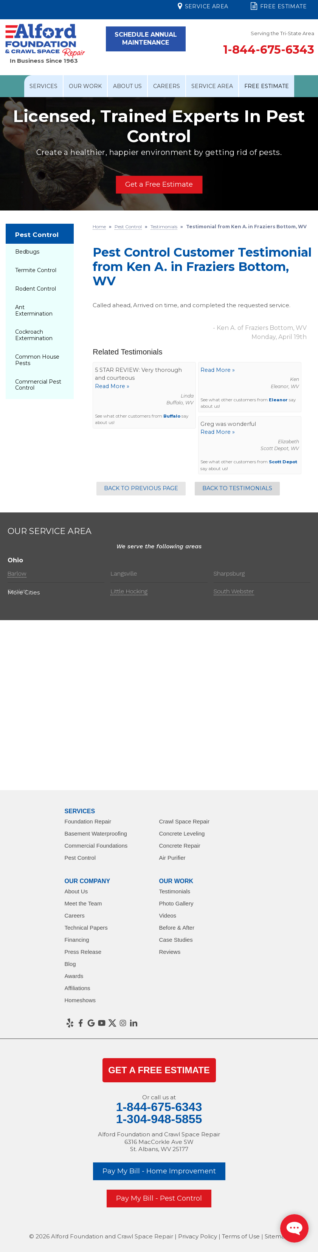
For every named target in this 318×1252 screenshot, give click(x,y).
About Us (127, 86)
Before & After (176, 927)
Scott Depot (283, 461)
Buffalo (171, 416)
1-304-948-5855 (159, 1119)
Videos (168, 915)
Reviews (170, 952)
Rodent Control (35, 288)
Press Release (83, 952)
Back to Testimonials (237, 488)
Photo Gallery (176, 903)
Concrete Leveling (182, 833)
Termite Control (35, 270)
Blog (70, 964)
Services (43, 86)
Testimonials (175, 891)
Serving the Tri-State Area (282, 33)
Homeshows (80, 1000)
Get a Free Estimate (159, 185)
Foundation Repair (88, 821)
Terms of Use (241, 1236)
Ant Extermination (34, 310)
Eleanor (278, 399)
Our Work (85, 86)
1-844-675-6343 (268, 50)
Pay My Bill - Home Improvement (159, 1171)
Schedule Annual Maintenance (146, 38)
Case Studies (176, 939)
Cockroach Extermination (34, 335)
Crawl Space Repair (184, 821)
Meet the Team (83, 903)
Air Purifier (172, 857)
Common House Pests (37, 360)
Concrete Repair (179, 845)
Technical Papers (86, 927)
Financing (77, 939)
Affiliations (77, 988)
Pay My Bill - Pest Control (159, 1198)
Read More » (112, 386)
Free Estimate (279, 6)
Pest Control (37, 234)
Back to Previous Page (141, 488)
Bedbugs (27, 251)
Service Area (203, 6)
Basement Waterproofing (96, 833)
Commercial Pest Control (38, 385)
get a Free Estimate (158, 1070)
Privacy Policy (197, 1236)
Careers (166, 86)
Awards (74, 976)
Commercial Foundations (96, 845)
